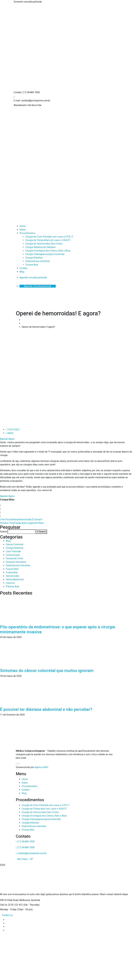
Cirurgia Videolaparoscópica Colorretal (41, 819)
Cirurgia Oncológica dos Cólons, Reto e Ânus (44, 815)
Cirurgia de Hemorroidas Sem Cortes (40, 812)
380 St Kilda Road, (9, 900)
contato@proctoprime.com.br (31, 853)
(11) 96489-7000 (25, 841)
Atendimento (20, 105)
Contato (26, 789)
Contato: (18, 92)
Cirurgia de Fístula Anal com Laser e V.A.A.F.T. (44, 808)
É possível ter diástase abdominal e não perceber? (46, 709)
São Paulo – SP (24, 859)
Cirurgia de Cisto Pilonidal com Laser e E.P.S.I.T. (46, 805)
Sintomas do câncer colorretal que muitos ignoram (46, 670)
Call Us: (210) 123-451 (11, 904)
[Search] (41, 531)
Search (3, 531)
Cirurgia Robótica (30, 822)
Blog (24, 793)
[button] (66, 505)
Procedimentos (29, 786)
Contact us (7, 915)
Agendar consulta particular (33, 277)
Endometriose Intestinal (34, 826)
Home (25, 779)
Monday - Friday (8, 909)
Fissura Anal (28, 829)
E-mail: (17, 100)
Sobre (25, 782)
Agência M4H (41, 767)
